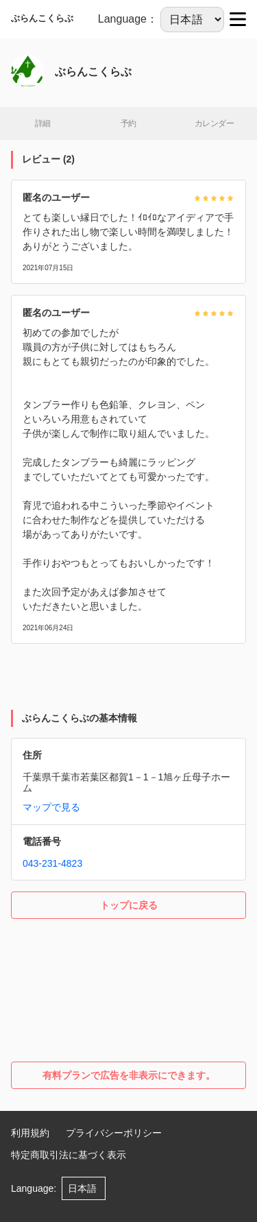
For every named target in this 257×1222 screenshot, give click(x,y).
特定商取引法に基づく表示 (68, 1154)
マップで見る (51, 807)
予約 (128, 123)
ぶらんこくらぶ (42, 18)
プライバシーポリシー (114, 1132)
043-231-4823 (52, 863)
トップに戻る (129, 905)
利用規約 (30, 1132)
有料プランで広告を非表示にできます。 (128, 1075)
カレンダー (214, 123)
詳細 (43, 123)
